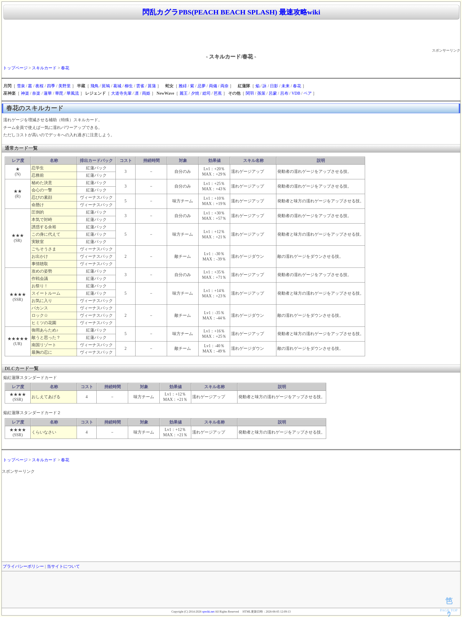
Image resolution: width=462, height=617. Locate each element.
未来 (285, 86)
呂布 (284, 93)
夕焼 (195, 93)
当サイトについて (63, 566)
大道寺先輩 (121, 93)
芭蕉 (218, 93)
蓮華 (48, 93)
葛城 (117, 86)
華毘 (59, 93)
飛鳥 (94, 86)
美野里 (64, 86)
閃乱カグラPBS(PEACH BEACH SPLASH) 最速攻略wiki (231, 12)
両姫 (146, 93)
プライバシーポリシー (23, 566)
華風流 (73, 93)
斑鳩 (106, 86)
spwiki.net (208, 611)
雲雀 (140, 86)
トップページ (15, 68)
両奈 (224, 86)
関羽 (250, 93)
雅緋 (183, 86)
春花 (65, 68)
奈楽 (36, 93)
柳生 (129, 86)
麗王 (183, 93)
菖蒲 (152, 86)
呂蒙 (273, 93)
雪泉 (21, 86)
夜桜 (39, 86)
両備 (213, 86)
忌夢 (201, 86)
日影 (274, 86)
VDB (295, 93)
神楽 (25, 93)
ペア (307, 93)
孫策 (261, 93)
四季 (51, 86)
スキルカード (44, 68)
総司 (206, 93)
